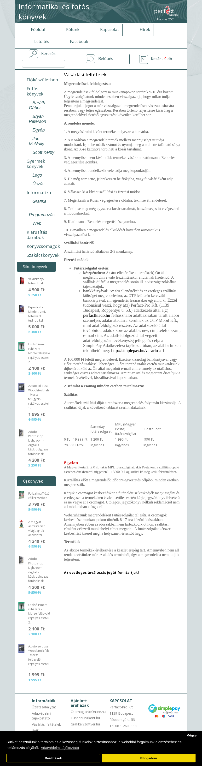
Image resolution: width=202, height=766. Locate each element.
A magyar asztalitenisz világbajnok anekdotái (36, 528)
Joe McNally (36, 141)
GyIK (35, 730)
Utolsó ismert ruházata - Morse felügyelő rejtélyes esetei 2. (39, 353)
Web (37, 223)
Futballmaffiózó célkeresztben (39, 495)
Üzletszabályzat (44, 707)
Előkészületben (42, 80)
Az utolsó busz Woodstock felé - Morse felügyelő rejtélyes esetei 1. (39, 397)
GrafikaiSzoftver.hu (85, 724)
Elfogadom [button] (148, 758)
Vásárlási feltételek (46, 724)
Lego (37, 175)
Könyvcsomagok (43, 246)
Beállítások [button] (53, 758)
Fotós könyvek (35, 91)
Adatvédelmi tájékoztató (41, 715)
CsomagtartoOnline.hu (88, 711)
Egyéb (39, 130)
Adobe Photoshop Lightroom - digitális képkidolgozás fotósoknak (38, 443)
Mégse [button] (191, 735)
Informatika (39, 192)
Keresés (48, 53)
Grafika (39, 201)
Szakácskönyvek (43, 255)
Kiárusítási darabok (37, 234)
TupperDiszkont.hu (85, 718)
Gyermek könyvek (36, 163)
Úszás (39, 183)
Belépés (105, 58)
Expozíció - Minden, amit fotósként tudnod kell (37, 314)
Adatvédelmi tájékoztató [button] (60, 748)
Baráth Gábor (37, 105)
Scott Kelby (43, 152)
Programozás (42, 214)
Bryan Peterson (37, 119)
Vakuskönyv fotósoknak (36, 281)
